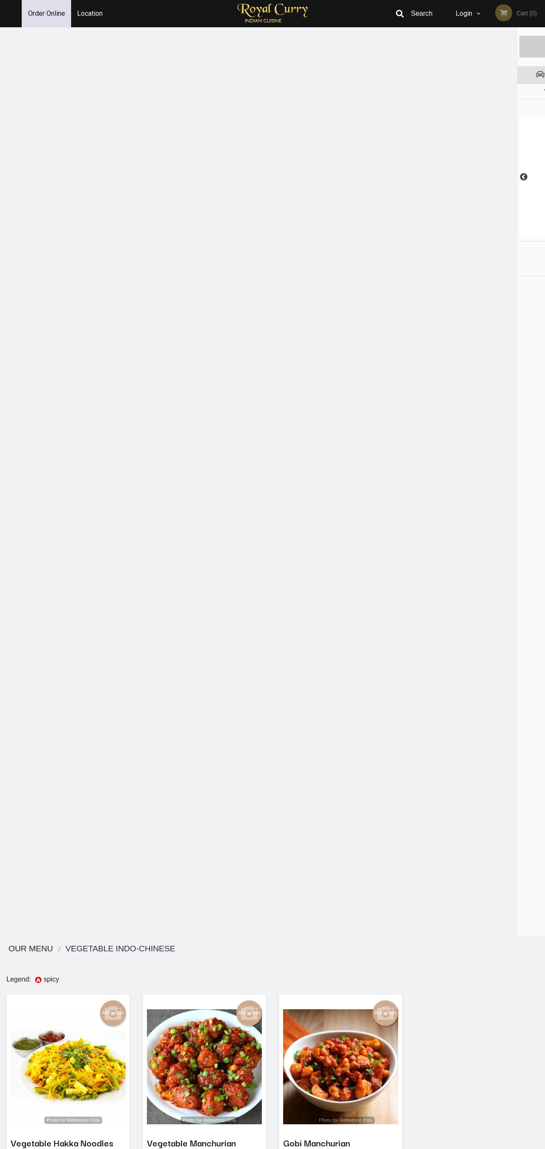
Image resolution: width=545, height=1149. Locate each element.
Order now (99, 278)
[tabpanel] (477, 177)
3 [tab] (470, 232)
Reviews (324, 1035)
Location (90, 13)
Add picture (113, 104)
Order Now (476, 46)
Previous (415, 177)
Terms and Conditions (340, 1045)
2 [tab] (457, 232)
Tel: (407, 1056)
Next (538, 177)
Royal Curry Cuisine (105, 1024)
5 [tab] (496, 232)
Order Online (46, 13)
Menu (250, 1035)
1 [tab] (445, 232)
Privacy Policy (331, 1056)
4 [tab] (483, 232)
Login (464, 13)
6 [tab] (509, 232)
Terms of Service (287, 1143)
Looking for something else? (204, 986)
